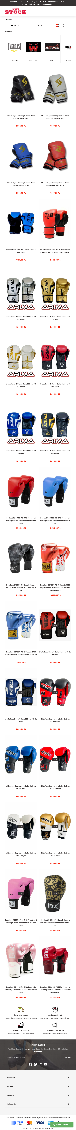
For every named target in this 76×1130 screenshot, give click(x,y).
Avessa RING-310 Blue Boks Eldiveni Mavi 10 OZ (21, 251)
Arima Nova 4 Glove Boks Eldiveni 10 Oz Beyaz (21, 385)
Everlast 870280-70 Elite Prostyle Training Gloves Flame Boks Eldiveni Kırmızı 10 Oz (55, 989)
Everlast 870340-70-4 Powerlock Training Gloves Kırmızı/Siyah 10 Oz (55, 251)
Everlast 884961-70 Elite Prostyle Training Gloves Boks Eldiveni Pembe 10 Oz (21, 989)
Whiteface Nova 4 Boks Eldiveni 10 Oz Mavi (21, 720)
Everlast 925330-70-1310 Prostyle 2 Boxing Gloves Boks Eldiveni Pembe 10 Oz (21, 922)
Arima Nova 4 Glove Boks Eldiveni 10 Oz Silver (21, 318)
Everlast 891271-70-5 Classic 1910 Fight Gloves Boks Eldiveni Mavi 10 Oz (21, 653)
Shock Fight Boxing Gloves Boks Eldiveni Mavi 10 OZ (21, 184)
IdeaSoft (26, 1128)
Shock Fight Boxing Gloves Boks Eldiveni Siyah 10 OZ (21, 117)
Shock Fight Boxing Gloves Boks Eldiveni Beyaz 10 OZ (55, 117)
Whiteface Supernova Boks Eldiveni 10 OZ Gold (55, 854)
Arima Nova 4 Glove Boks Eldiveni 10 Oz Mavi (21, 452)
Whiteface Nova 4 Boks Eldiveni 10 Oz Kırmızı (55, 653)
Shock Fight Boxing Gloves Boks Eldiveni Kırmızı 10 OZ (55, 184)
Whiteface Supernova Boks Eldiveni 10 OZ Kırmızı (55, 787)
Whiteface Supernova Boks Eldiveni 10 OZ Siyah (55, 720)
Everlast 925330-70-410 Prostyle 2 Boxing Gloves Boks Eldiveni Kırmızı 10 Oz (21, 520)
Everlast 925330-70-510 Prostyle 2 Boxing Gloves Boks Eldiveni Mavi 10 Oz (55, 520)
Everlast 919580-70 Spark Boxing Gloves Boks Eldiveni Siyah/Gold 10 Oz (55, 922)
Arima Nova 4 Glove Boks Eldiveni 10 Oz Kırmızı (55, 385)
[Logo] (15, 11)
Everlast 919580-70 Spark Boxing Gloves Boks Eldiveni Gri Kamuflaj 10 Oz (21, 587)
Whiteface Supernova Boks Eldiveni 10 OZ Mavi (21, 787)
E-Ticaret (33, 1128)
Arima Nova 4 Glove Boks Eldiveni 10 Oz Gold (55, 318)
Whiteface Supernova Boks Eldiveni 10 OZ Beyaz (21, 854)
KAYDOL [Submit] (68, 1057)
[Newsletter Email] (38, 1057)
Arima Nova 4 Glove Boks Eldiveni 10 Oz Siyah (55, 452)
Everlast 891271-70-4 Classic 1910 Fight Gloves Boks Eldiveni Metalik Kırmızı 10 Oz (55, 587)
